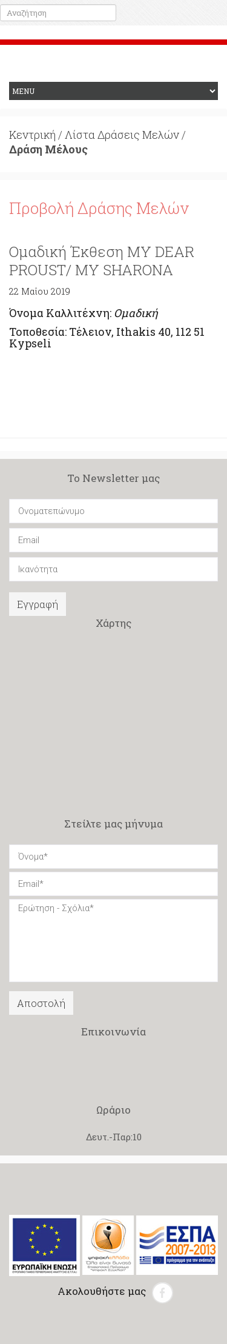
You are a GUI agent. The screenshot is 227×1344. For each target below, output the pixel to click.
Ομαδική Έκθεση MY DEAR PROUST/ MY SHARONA (101, 260)
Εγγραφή (37, 604)
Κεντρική (32, 134)
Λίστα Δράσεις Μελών (122, 134)
